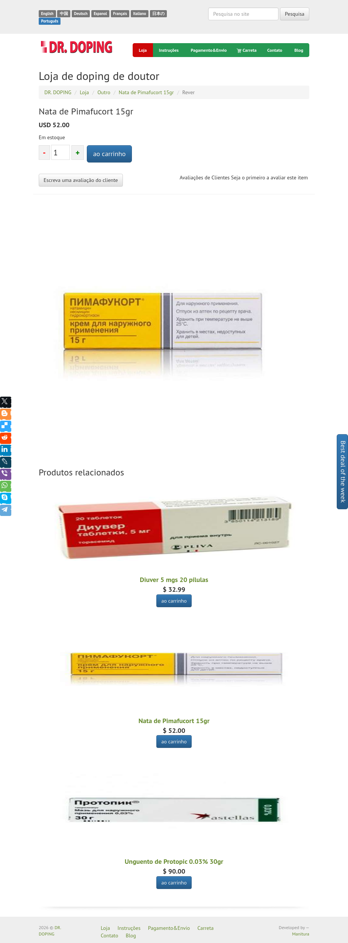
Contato (274, 50)
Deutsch (81, 13)
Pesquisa (294, 14)
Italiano (139, 13)
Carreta (247, 50)
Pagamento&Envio (209, 50)
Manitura (300, 934)
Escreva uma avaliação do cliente (81, 180)
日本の (158, 13)
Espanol (100, 13)
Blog (298, 50)
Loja (143, 50)
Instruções (169, 50)
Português (49, 21)
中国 (64, 13)
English (47, 13)
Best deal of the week (343, 472)
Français (120, 13)
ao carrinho (109, 153)
